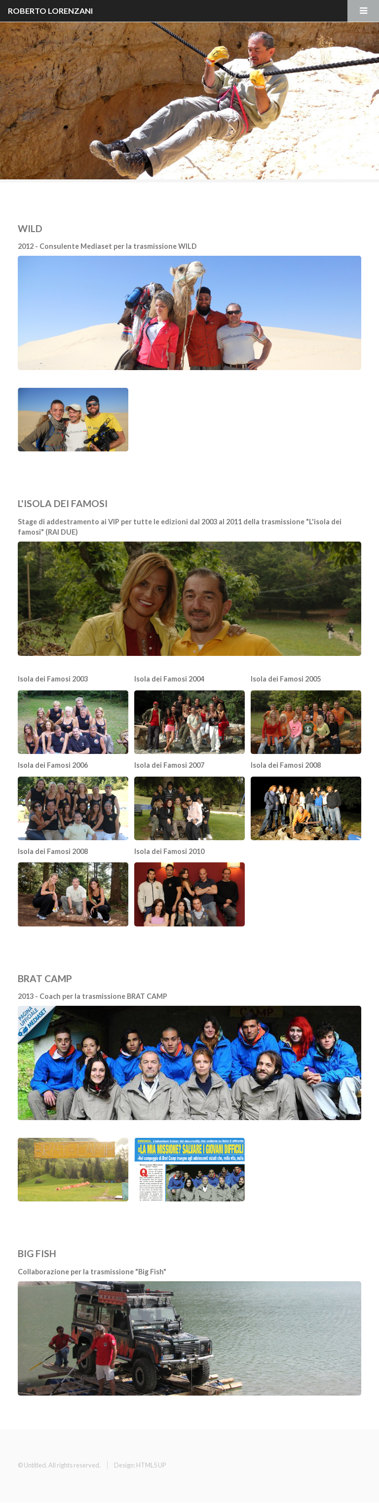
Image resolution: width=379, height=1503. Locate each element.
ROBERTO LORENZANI (50, 10)
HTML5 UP (151, 1465)
